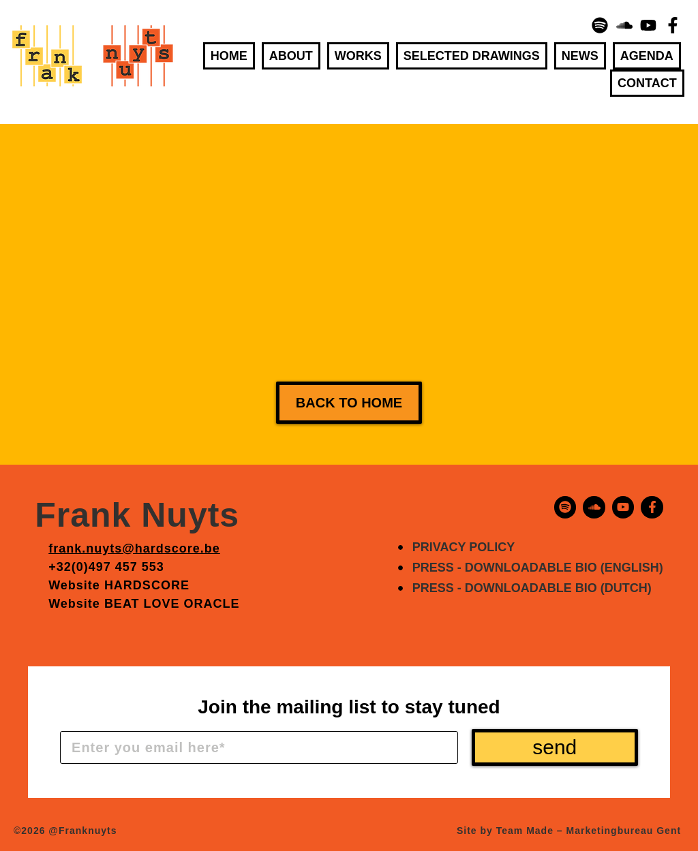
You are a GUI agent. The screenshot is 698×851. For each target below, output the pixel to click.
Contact (647, 83)
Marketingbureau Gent (624, 830)
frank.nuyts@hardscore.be (134, 548)
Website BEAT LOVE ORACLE (143, 603)
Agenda (646, 56)
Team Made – (529, 830)
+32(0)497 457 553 (106, 567)
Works (358, 56)
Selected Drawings (472, 56)
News (580, 56)
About (291, 56)
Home (229, 56)
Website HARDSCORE (118, 585)
